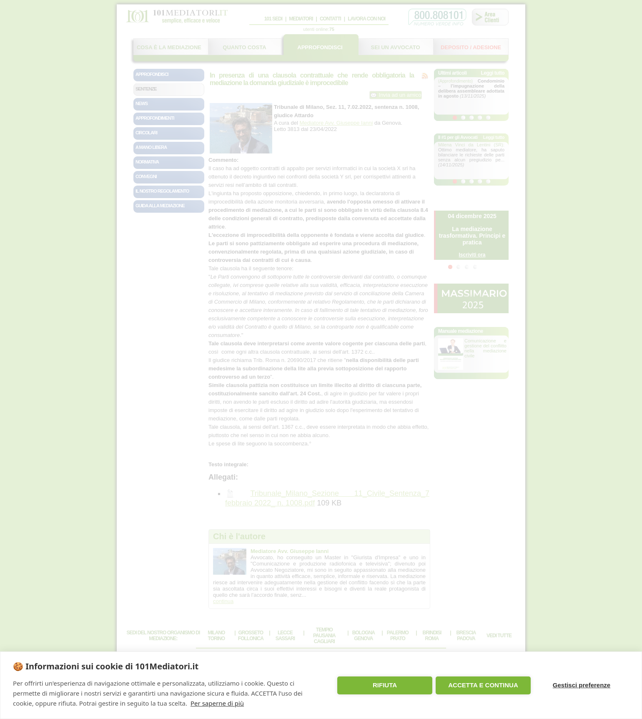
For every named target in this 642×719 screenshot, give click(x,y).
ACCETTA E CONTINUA (483, 685)
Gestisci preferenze (581, 685)
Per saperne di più (217, 703)
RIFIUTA (385, 685)
